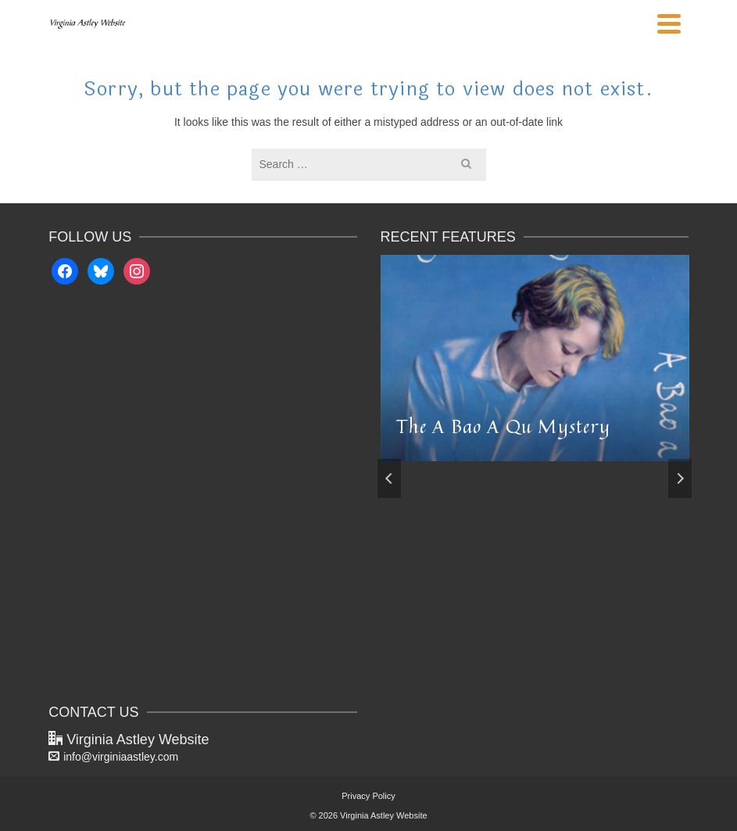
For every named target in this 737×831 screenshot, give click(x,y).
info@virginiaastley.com (113, 756)
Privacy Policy (368, 796)
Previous (389, 478)
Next (680, 478)
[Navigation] (669, 23)
